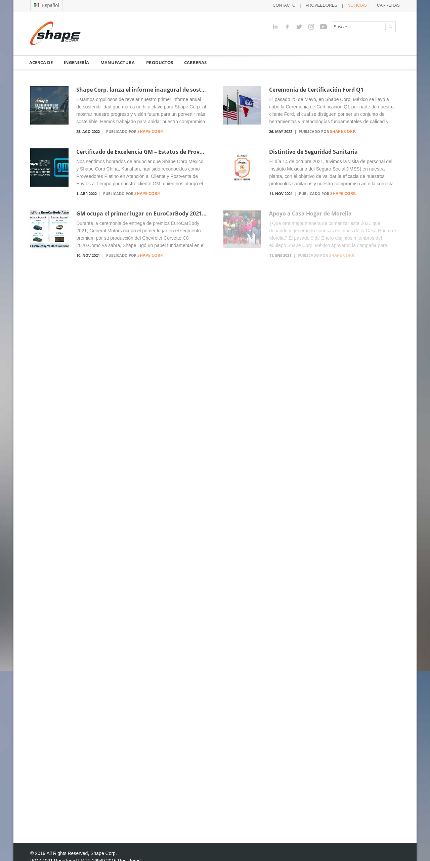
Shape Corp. (149, 131)
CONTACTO (293, 5)
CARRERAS (389, 5)
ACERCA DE (41, 62)
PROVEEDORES (327, 5)
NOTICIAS (360, 5)
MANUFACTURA (119, 62)
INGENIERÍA (78, 62)
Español (45, 4)
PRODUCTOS (161, 62)
